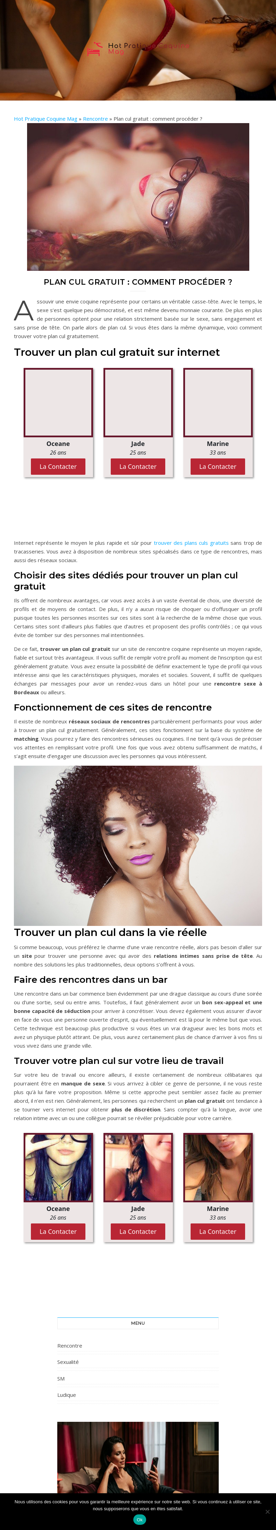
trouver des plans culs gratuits (191, 542)
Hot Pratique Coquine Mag (45, 118)
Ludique (66, 1394)
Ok (140, 1519)
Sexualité (68, 1361)
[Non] (267, 1511)
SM (61, 1378)
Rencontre (95, 118)
